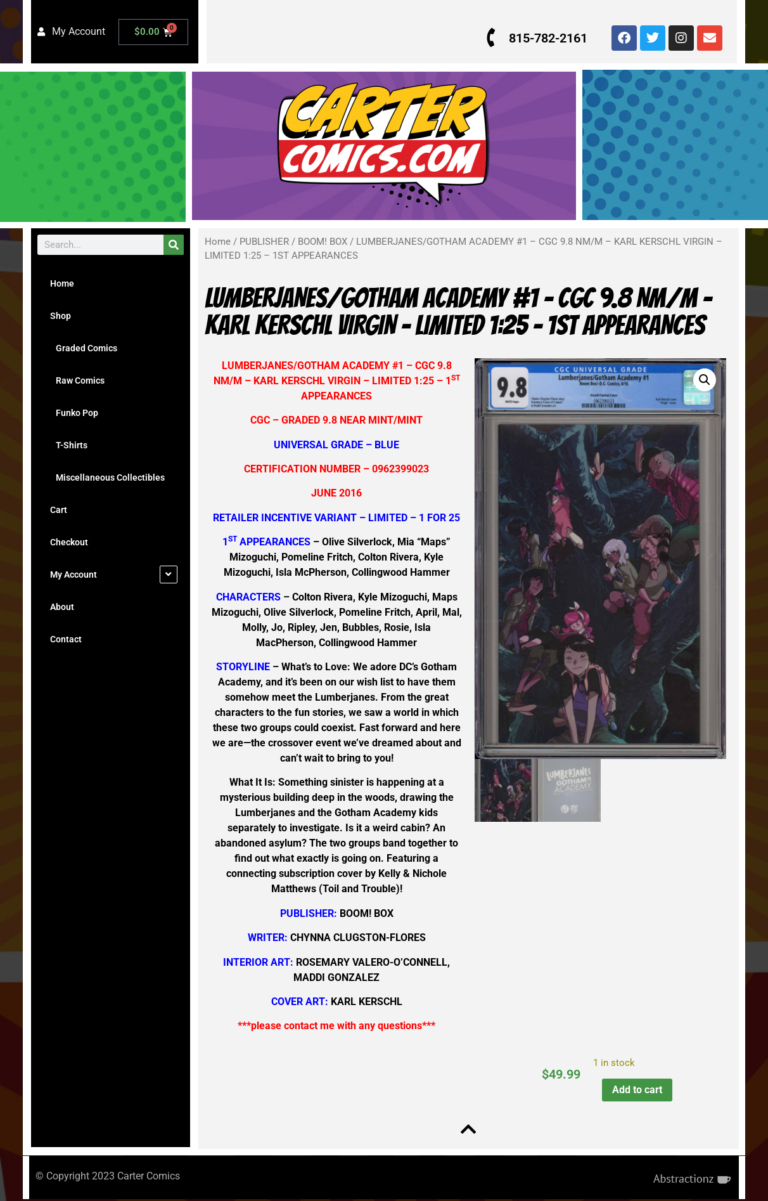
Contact (66, 639)
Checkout (69, 542)
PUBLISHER (264, 241)
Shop (60, 316)
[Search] (173, 245)
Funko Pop (74, 413)
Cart (58, 510)
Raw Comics (77, 380)
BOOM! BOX (322, 241)
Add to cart (636, 1090)
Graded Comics (83, 348)
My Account (73, 574)
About (62, 607)
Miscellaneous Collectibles (107, 477)
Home (62, 283)
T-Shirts (68, 445)
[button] (702, 379)
